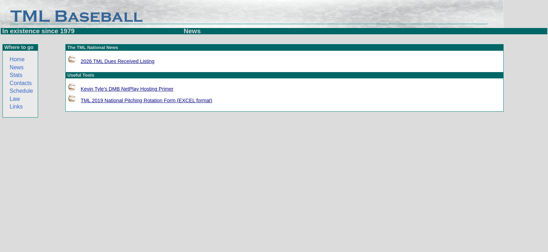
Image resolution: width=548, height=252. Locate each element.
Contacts (21, 83)
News (17, 67)
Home (17, 59)
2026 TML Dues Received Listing (117, 61)
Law (15, 99)
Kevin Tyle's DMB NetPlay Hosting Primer (127, 89)
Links (16, 107)
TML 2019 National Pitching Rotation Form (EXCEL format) (146, 100)
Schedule (21, 91)
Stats (16, 75)
